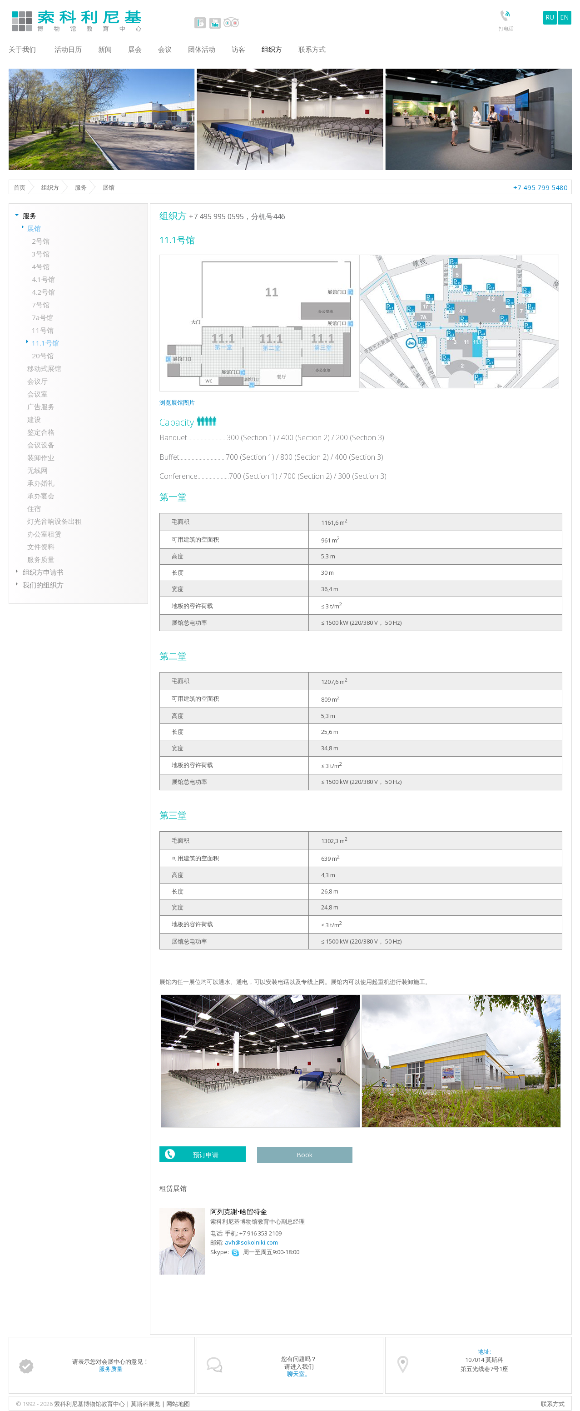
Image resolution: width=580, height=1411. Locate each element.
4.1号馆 (43, 279)
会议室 (37, 393)
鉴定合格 (41, 432)
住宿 (34, 508)
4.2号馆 (43, 291)
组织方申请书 (43, 572)
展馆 (34, 228)
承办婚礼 (41, 482)
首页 (19, 187)
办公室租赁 (44, 533)
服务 (81, 187)
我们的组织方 (43, 584)
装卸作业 (41, 457)
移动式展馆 (44, 368)
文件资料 (41, 546)
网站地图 (178, 1404)
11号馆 (43, 330)
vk (200, 22)
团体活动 (201, 49)
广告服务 (41, 406)
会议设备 (41, 444)
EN (564, 17)
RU (549, 17)
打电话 (506, 28)
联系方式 (553, 1404)
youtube (214, 22)
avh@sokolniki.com (251, 1242)
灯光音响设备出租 (54, 521)
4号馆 (41, 266)
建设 (34, 419)
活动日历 (68, 49)
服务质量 (41, 559)
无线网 (37, 470)
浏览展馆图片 (177, 402)
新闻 (105, 49)
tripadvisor (231, 22)
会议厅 (37, 381)
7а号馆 (42, 317)
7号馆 (41, 304)
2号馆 (41, 241)
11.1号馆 (45, 342)
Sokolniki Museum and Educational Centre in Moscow (114, 19)
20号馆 (43, 355)
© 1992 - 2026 (35, 1404)
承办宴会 (41, 495)
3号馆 (41, 253)
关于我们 (22, 49)
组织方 (50, 187)
